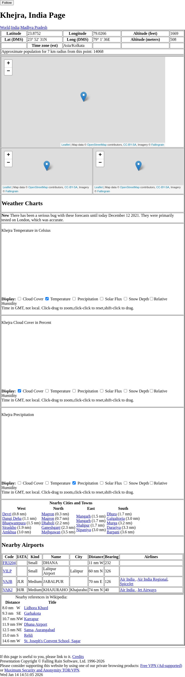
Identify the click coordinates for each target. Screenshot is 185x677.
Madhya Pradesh (33, 27)
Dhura (112, 514)
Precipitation (87, 299)
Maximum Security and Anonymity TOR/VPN (41, 670)
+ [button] (8, 63)
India (15, 27)
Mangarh (83, 516)
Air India (128, 579)
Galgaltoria (116, 518)
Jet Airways (147, 590)
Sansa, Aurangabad (39, 630)
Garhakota (32, 613)
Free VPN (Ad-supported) (161, 665)
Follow (7, 3)
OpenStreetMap (97, 144)
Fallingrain (157, 144)
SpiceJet (126, 584)
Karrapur (31, 619)
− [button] (8, 71)
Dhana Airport (35, 624)
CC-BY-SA (129, 144)
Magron (47, 514)
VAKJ (8, 590)
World (5, 27)
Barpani (113, 532)
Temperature (60, 299)
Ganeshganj (50, 527)
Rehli (28, 635)
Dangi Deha (12, 518)
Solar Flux (113, 299)
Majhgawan (50, 532)
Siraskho (9, 527)
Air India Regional (152, 579)
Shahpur (82, 525)
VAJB (7, 581)
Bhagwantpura (14, 523)
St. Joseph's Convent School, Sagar (52, 641)
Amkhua (9, 532)
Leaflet (66, 144)
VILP (7, 571)
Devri (6, 514)
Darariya (114, 527)
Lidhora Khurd (36, 608)
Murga (112, 523)
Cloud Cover (33, 299)
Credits (78, 656)
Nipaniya (83, 530)
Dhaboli (47, 523)
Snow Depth (139, 299)
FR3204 (9, 563)
